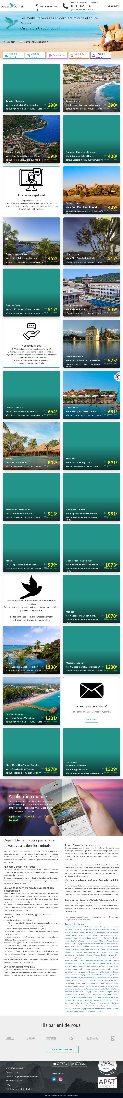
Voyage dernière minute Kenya (76, 958)
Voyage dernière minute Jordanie (107, 955)
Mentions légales (14, 1080)
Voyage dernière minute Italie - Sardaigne (79, 952)
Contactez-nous (13, 1072)
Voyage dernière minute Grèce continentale (103, 946)
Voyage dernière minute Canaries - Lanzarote (86, 929)
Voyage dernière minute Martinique (88, 963)
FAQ (8, 1084)
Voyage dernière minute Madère (101, 958)
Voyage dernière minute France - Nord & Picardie (97, 992)
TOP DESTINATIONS (47, 6)
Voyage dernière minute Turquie (86, 980)
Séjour (11, 41)
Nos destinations (74, 918)
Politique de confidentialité (19, 1089)
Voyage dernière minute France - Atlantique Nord (88, 983)
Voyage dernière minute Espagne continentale (103, 938)
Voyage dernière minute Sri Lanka (101, 975)
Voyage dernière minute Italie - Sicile (106, 952)
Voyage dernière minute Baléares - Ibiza (79, 921)
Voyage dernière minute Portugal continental (91, 969)
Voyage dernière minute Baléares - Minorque (89, 924)
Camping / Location (35, 41)
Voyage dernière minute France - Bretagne (104, 986)
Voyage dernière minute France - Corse (79, 989)
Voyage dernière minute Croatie (83, 935)
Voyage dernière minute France (102, 941)
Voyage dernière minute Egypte (76, 938)
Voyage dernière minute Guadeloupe (78, 949)
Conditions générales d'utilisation (22, 1076)
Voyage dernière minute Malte (95, 961)
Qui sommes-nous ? (15, 1068)
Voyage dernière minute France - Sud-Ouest (89, 997)
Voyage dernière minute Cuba (107, 935)
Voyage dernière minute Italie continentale (80, 955)
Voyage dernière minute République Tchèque (103, 972)
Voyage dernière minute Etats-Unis (77, 941)
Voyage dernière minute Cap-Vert (90, 932)
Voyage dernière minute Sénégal (76, 975)
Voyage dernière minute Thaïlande (95, 977)
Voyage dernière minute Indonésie (105, 949)
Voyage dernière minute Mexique (86, 966)
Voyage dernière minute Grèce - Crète (100, 944)
